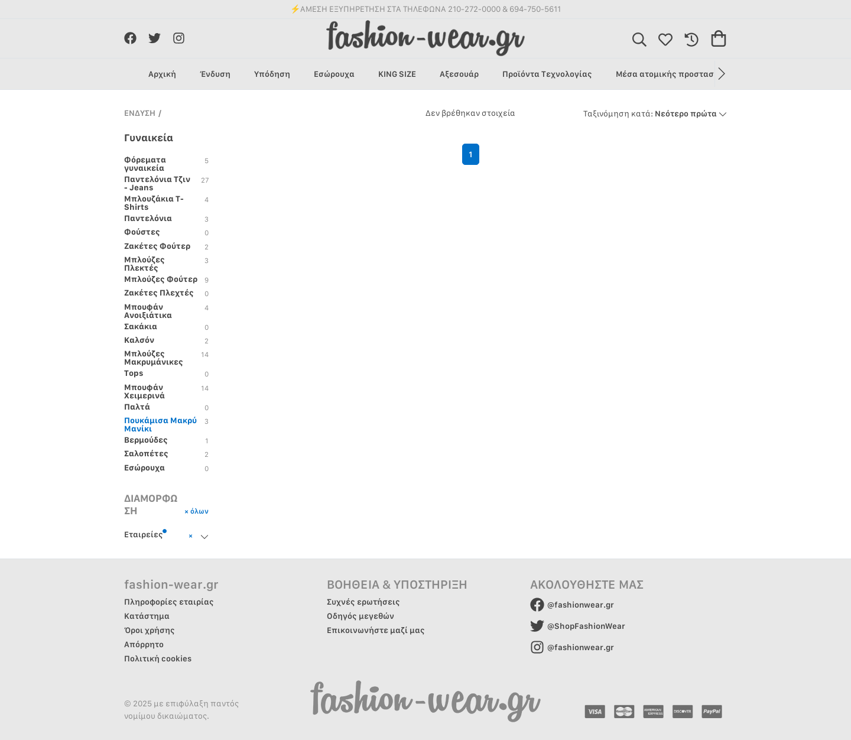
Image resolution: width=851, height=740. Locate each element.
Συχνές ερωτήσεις (363, 602)
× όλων (196, 511)
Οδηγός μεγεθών (360, 616)
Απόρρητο (144, 644)
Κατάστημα (147, 616)
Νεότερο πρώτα (655, 113)
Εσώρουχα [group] (334, 74)
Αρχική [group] (162, 74)
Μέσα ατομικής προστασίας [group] (671, 74)
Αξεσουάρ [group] (459, 74)
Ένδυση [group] (215, 74)
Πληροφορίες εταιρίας (169, 602)
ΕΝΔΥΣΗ (139, 113)
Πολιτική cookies (157, 658)
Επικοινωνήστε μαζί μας (376, 630)
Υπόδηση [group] (272, 74)
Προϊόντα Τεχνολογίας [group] (547, 74)
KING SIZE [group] (397, 74)
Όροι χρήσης (149, 630)
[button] (720, 74)
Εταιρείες (145, 533)
